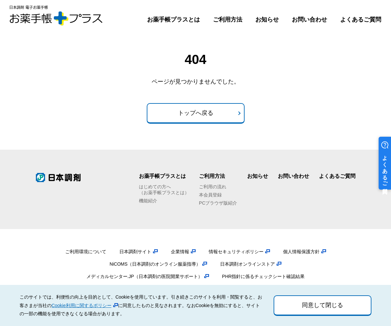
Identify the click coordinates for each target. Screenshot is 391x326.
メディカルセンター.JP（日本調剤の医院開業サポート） (144, 276)
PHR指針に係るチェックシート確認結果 (263, 276)
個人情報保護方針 (301, 251)
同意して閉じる (322, 305)
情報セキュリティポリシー (236, 251)
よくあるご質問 (360, 19)
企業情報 (180, 251)
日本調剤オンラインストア (247, 264)
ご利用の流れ (212, 186)
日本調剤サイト (135, 251)
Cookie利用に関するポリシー (82, 305)
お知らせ (267, 19)
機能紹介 (148, 200)
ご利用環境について (85, 251)
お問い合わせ (309, 19)
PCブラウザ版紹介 (218, 203)
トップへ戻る (195, 113)
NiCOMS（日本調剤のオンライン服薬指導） (155, 264)
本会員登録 (210, 194)
